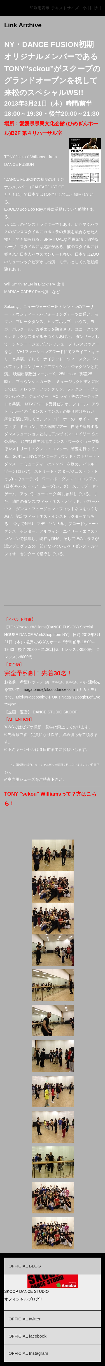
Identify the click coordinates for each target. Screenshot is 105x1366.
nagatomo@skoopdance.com (49, 689)
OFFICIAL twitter (24, 1318)
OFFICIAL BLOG (24, 1266)
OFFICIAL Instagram (28, 1353)
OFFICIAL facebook (27, 1336)
